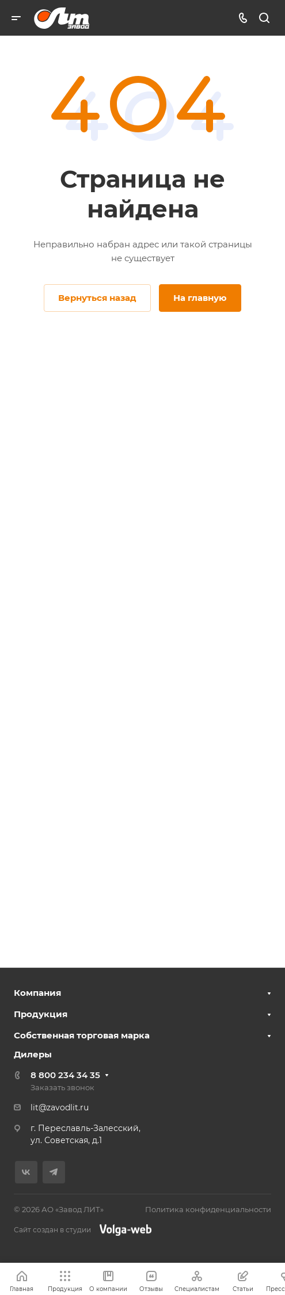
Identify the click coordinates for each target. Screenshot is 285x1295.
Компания (37, 992)
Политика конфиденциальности (208, 1209)
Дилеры (33, 1054)
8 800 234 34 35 (65, 1074)
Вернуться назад (97, 297)
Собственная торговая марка (82, 1035)
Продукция (40, 1014)
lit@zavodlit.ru (60, 1107)
